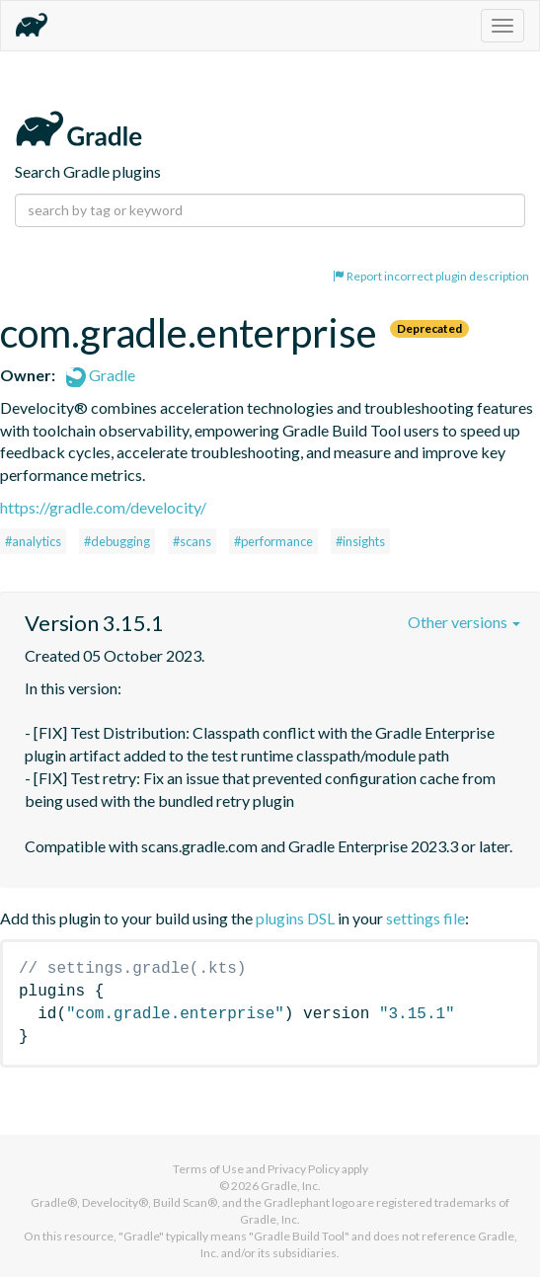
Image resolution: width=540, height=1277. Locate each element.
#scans (192, 541)
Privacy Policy (304, 1168)
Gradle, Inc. (291, 1185)
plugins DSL (295, 918)
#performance (273, 541)
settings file (425, 918)
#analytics (33, 541)
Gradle (100, 374)
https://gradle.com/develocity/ (103, 507)
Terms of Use (208, 1168)
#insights (360, 541)
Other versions (464, 621)
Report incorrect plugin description (431, 276)
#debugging (117, 541)
